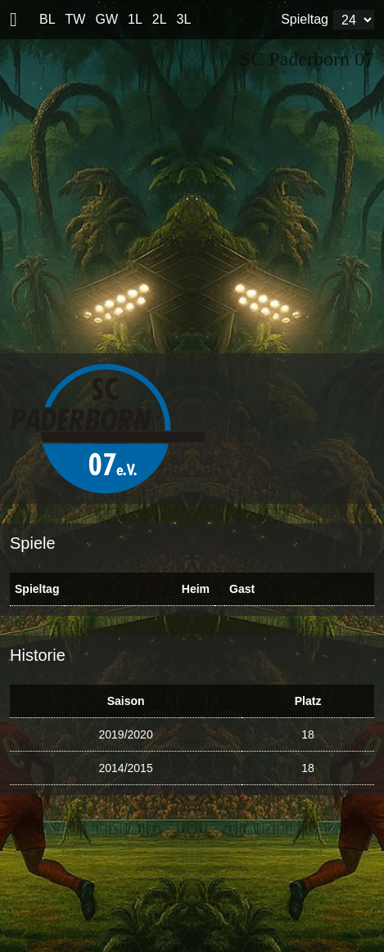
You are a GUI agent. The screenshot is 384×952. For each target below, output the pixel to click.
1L (135, 19)
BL (47, 19)
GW (106, 19)
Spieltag (304, 19)
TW (76, 19)
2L (159, 19)
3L (184, 19)
